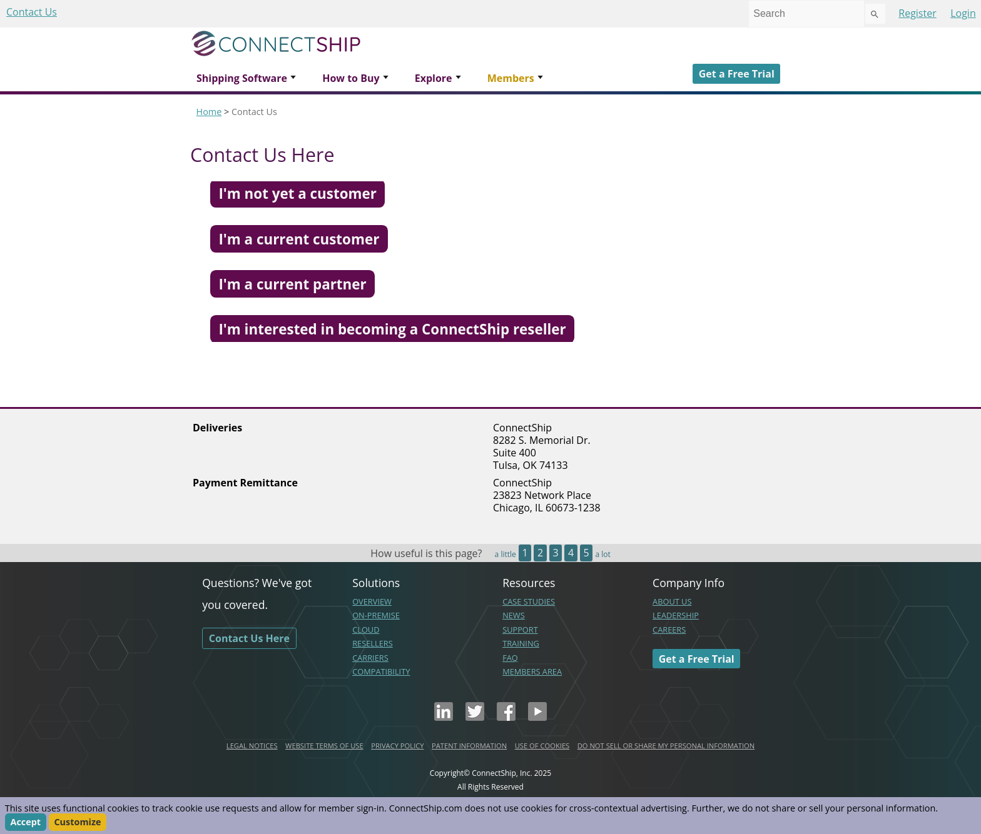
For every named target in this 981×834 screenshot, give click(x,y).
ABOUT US (672, 601)
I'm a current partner (292, 284)
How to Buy (350, 78)
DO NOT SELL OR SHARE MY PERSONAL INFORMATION (666, 745)
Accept (25, 822)
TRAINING (520, 643)
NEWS (513, 615)
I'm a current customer (298, 238)
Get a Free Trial (737, 74)
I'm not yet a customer (297, 193)
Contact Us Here (249, 638)
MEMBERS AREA (532, 671)
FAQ (510, 657)
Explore (433, 78)
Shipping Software (241, 78)
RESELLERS (372, 643)
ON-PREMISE (376, 615)
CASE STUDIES (528, 601)
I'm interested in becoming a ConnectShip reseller (392, 329)
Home (209, 112)
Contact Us (31, 12)
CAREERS (669, 629)
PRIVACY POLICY (397, 745)
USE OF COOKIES (542, 745)
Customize (77, 822)
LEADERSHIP (676, 615)
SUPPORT (520, 629)
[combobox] (806, 14)
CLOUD (365, 629)
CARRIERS (370, 657)
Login (963, 13)
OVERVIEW (372, 601)
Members (510, 78)
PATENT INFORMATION (469, 745)
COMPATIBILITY (381, 671)
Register (917, 13)
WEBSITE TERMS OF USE (324, 745)
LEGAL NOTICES (252, 745)
